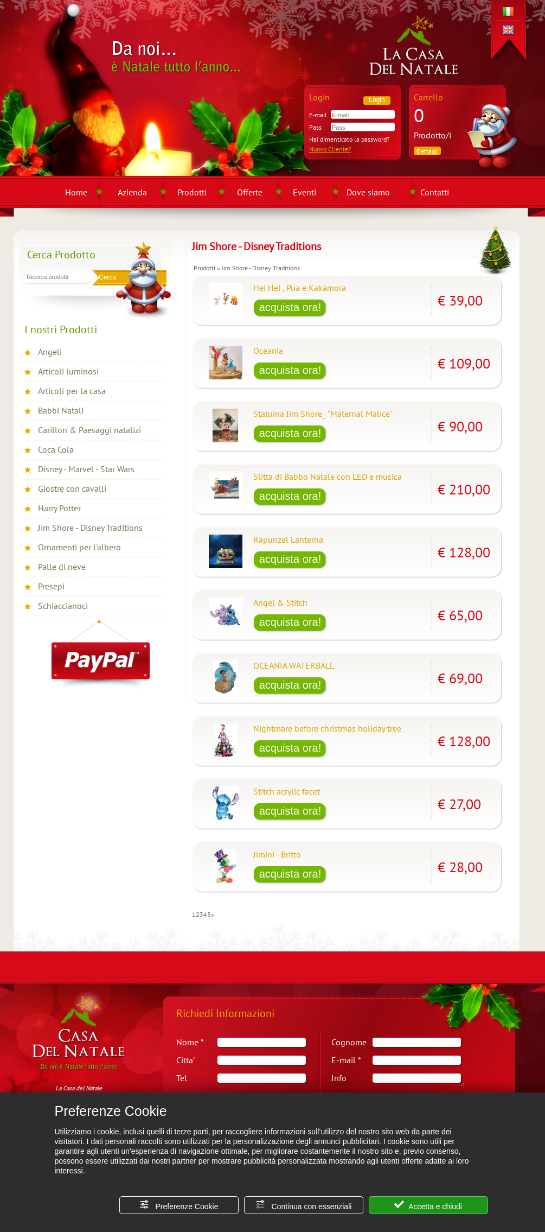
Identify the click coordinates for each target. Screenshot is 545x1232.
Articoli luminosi (68, 371)
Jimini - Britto (277, 854)
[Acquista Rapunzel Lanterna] (290, 560)
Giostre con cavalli (72, 488)
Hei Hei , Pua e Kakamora (299, 287)
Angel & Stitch (280, 602)
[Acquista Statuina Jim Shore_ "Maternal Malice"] (290, 434)
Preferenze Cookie (179, 1205)
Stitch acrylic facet (286, 791)
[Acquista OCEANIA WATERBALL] (290, 686)
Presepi (51, 586)
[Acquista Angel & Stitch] (290, 623)
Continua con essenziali (303, 1205)
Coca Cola (56, 449)
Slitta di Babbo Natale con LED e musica (327, 476)
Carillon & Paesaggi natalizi (89, 429)
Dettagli (427, 151)
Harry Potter (59, 508)
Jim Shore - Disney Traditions (90, 527)
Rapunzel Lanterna (288, 539)
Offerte (249, 192)
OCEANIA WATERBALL (293, 665)
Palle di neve (62, 566)
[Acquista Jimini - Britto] (290, 875)
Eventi (304, 192)
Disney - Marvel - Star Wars (86, 468)
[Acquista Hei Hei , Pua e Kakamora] (290, 308)
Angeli (50, 351)
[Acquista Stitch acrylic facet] (290, 812)
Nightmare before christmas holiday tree (327, 728)
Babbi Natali (61, 410)
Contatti (434, 192)
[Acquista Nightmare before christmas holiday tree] (290, 749)
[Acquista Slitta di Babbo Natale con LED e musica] (290, 497)
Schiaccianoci (63, 605)
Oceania (268, 350)
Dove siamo (368, 192)
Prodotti (192, 192)
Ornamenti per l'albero (79, 547)
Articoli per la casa (72, 390)
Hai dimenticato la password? (349, 139)
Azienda (132, 192)
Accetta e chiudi (428, 1205)
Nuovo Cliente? (330, 149)
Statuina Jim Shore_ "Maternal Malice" (323, 413)
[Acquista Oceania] (290, 371)
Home (76, 192)
